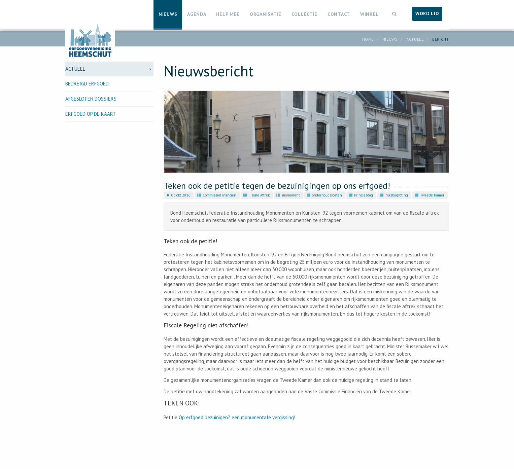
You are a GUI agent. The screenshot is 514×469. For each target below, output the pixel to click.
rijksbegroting (393, 195)
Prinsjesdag (360, 195)
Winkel (369, 14)
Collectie (304, 14)
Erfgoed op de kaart (90, 114)
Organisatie (265, 14)
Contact (339, 14)
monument (288, 195)
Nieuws (168, 14)
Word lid (427, 13)
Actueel (414, 39)
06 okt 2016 (177, 195)
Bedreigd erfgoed (87, 83)
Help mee (228, 14)
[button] (394, 13)
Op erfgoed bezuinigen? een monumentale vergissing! (237, 417)
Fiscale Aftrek (256, 195)
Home (368, 39)
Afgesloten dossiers (90, 99)
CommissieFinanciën (216, 195)
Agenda (196, 14)
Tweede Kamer (429, 195)
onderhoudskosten (324, 195)
